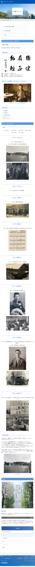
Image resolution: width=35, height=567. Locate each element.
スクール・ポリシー (7, 541)
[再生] (3, 514)
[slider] (16, 514)
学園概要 (17, 526)
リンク (31, 557)
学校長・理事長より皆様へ (8, 529)
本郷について (6, 532)
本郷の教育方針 (6, 535)
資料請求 (19, 557)
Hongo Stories (25, 557)
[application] (17, 514)
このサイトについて (29, 559)
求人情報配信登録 (29, 555)
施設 (4, 538)
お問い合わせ (17, 555)
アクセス (11, 555)
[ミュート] (28, 514)
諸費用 (5, 543)
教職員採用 (23, 555)
